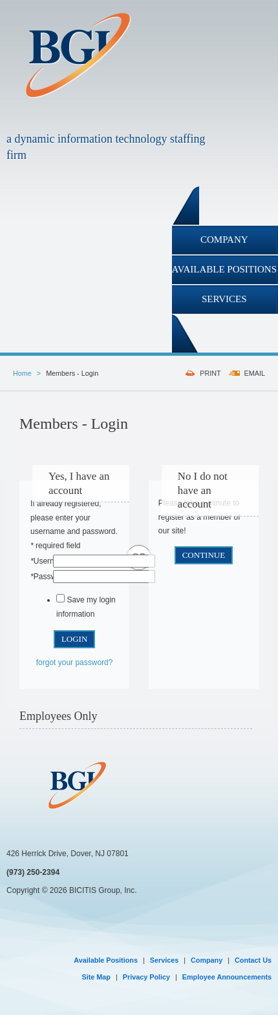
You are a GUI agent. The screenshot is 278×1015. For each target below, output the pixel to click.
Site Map (96, 977)
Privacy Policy (146, 977)
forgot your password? (74, 662)
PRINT (210, 373)
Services (164, 960)
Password (48, 576)
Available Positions (106, 960)
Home (22, 373)
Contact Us (253, 960)
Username (49, 561)
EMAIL (254, 373)
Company (206, 960)
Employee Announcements (227, 977)
